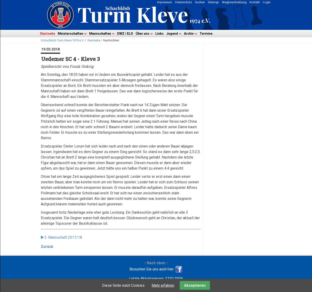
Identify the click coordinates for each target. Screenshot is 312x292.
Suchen (200, 2)
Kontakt (255, 2)
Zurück (47, 246)
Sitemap (213, 2)
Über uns (142, 33)
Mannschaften (100, 33)
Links (159, 33)
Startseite (47, 33)
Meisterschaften (70, 33)
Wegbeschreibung (234, 2)
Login (267, 2)
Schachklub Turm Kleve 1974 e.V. (62, 40)
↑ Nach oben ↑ (156, 263)
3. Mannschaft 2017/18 (63, 237)
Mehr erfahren (163, 285)
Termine (206, 33)
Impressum (164, 2)
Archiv (189, 33)
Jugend (172, 33)
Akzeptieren (195, 285)
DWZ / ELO (125, 33)
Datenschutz (183, 2)
